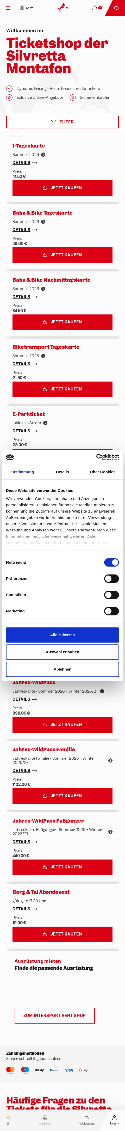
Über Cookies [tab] (103, 472)
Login (114, 1120)
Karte (26, 8)
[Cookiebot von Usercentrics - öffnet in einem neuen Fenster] (96, 457)
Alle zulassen (62, 635)
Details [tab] (62, 472)
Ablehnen (62, 669)
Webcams (87, 1120)
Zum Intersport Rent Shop (54, 1015)
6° (8, 1120)
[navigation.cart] (98, 8)
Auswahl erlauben (62, 652)
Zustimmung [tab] (22, 472)
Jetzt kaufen (62, 188)
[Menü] (8, 8)
